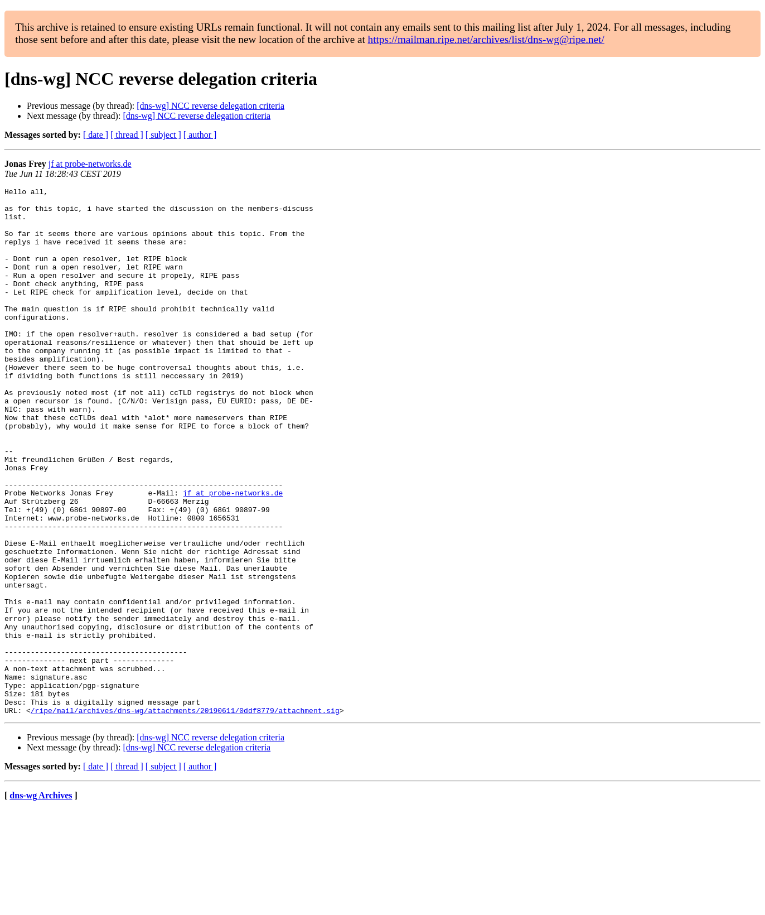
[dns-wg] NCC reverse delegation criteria (210, 105)
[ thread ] (126, 134)
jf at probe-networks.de (90, 163)
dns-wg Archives (40, 901)
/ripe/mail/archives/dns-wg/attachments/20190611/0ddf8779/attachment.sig (185, 816)
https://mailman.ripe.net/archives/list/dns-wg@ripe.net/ (486, 39)
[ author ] (200, 134)
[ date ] (95, 134)
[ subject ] (163, 134)
